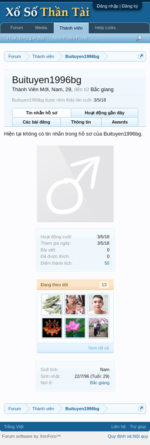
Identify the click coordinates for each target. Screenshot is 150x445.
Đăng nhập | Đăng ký (117, 6)
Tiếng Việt (14, 426)
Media (41, 27)
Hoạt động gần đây (104, 112)
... (97, 38)
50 (106, 263)
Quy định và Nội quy (128, 436)
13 (104, 284)
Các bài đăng (36, 122)
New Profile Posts (70, 38)
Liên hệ (118, 426)
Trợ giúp (138, 426)
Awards (120, 122)
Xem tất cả (98, 347)
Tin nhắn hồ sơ (41, 112)
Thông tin (81, 122)
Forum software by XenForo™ (31, 436)
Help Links (105, 27)
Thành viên (71, 28)
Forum (16, 27)
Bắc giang (100, 382)
